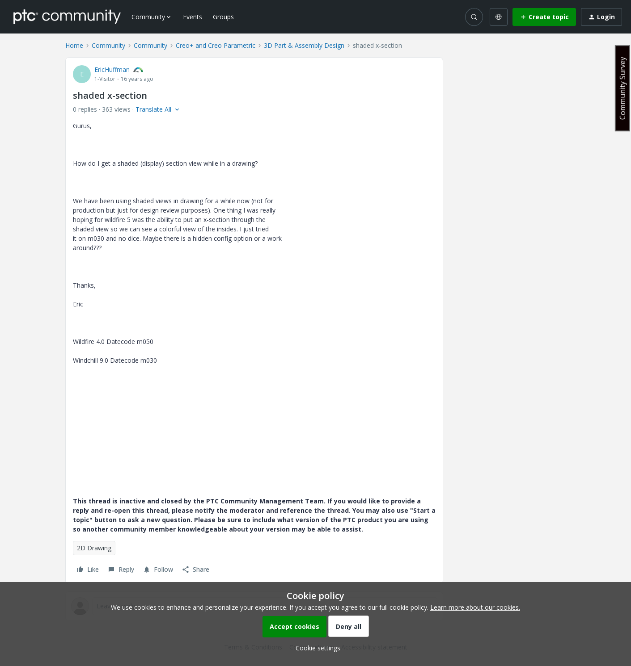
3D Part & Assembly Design (304, 45)
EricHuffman (112, 69)
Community (108, 45)
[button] (544, 17)
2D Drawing (94, 548)
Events (192, 17)
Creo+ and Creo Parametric (215, 45)
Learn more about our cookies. (475, 607)
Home (74, 45)
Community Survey (622, 88)
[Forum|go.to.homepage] (67, 16)
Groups (223, 17)
